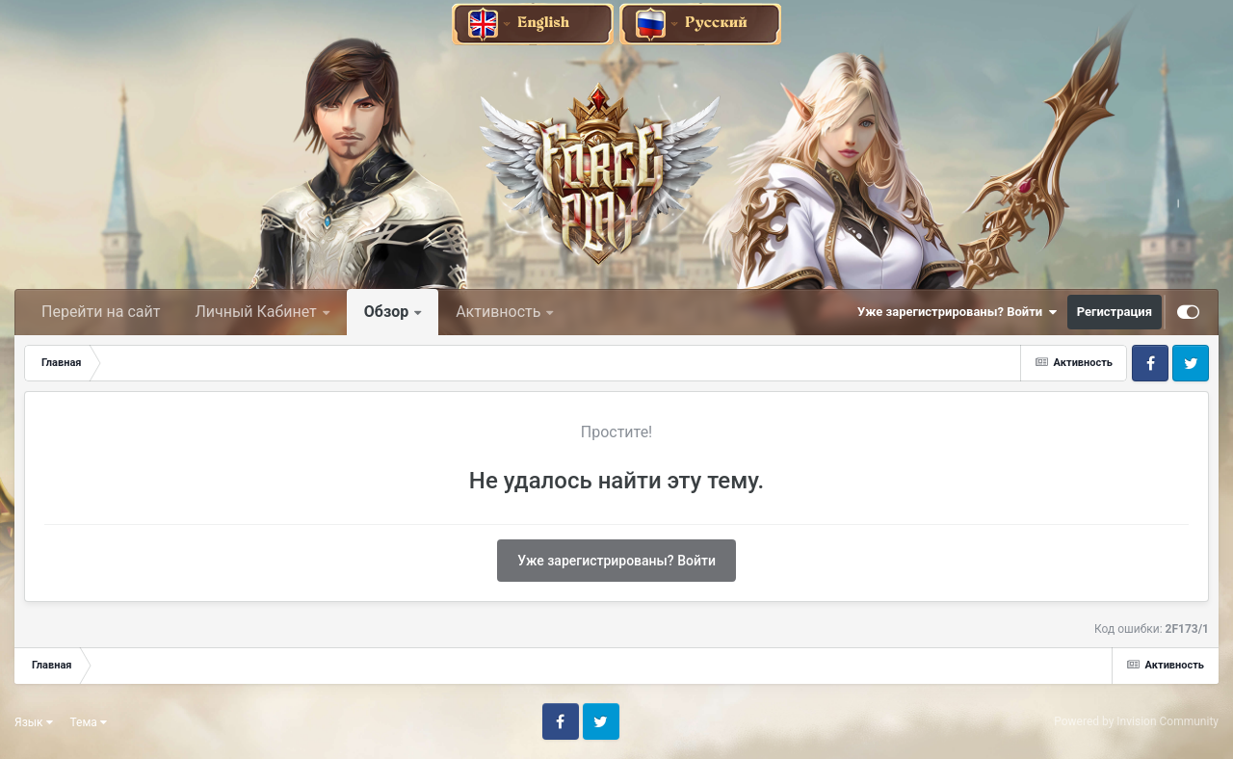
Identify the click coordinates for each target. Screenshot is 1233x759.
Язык (33, 722)
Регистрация (1114, 311)
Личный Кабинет (257, 311)
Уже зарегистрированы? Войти (957, 312)
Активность (500, 311)
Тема (88, 722)
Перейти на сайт (100, 311)
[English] (534, 22)
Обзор (388, 311)
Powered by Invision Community (1136, 721)
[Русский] (700, 22)
